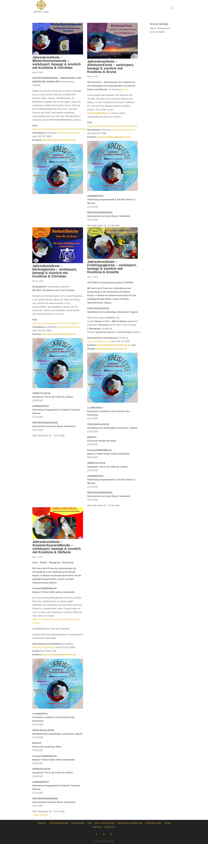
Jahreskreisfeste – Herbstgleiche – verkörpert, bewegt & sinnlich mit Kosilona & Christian (54, 271)
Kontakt (167, 823)
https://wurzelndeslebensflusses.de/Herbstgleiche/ (55, 323)
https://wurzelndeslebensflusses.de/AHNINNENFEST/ (112, 126)
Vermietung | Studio (153, 823)
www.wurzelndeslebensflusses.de (59, 140)
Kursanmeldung (77, 823)
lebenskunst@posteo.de (68, 133)
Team (89, 823)
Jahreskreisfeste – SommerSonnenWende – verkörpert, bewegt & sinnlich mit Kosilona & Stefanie (56, 547)
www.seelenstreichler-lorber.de (111, 349)
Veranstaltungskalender (58, 823)
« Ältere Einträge (40, 815)
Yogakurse (41, 823)
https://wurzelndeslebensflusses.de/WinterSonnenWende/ (59, 129)
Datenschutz (110, 827)
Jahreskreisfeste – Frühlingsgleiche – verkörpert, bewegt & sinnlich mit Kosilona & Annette (112, 267)
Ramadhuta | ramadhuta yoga (130, 823)
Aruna (125, 89)
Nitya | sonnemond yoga (105, 823)
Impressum (97, 827)
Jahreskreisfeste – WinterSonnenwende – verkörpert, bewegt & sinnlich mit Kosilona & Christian (56, 62)
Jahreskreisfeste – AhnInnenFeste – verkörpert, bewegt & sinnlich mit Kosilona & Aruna (110, 66)
